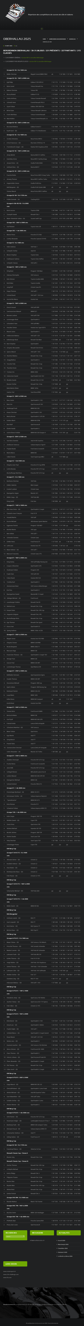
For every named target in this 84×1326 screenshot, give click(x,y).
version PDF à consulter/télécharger (33, 58)
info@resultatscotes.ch (37, 1240)
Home (44, 39)
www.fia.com (7, 1277)
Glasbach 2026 (63, 1252)
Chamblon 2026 (63, 1248)
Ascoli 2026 (62, 1240)
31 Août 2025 (8, 46)
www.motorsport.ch (9, 1271)
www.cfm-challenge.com (11, 1274)
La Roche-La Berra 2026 (65, 1256)
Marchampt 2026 (63, 1244)
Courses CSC (73, 39)
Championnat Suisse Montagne (57, 39)
